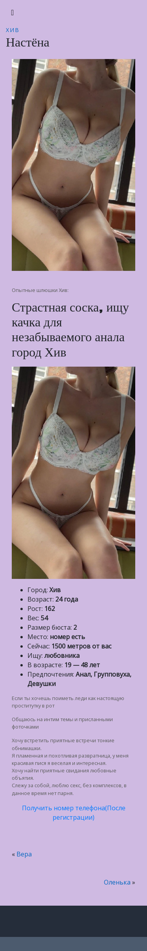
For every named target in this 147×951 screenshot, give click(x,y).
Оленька (117, 882)
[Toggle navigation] (12, 12)
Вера (24, 854)
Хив (13, 30)
